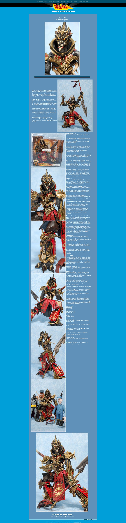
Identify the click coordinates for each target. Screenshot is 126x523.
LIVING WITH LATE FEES (54, 1)
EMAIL (80, 1)
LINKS (68, 1)
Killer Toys (69, 334)
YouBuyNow (70, 332)
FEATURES (63, 1)
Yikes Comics (70, 328)
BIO (71, 1)
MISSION (75, 1)
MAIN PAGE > (86, 1)
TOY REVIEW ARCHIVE (42, 1)
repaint (33, 112)
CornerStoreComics (71, 324)
